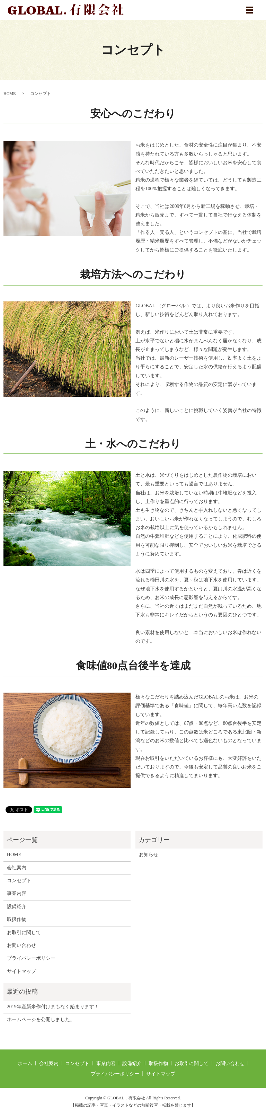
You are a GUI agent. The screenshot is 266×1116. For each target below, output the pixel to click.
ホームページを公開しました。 (41, 1019)
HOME (9, 93)
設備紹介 (16, 906)
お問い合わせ (21, 945)
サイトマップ (21, 971)
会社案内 (16, 867)
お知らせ (148, 854)
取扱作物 (16, 919)
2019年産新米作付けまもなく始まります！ (53, 1006)
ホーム (25, 1063)
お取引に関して (24, 932)
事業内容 (16, 893)
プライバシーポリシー (31, 958)
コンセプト (19, 880)
